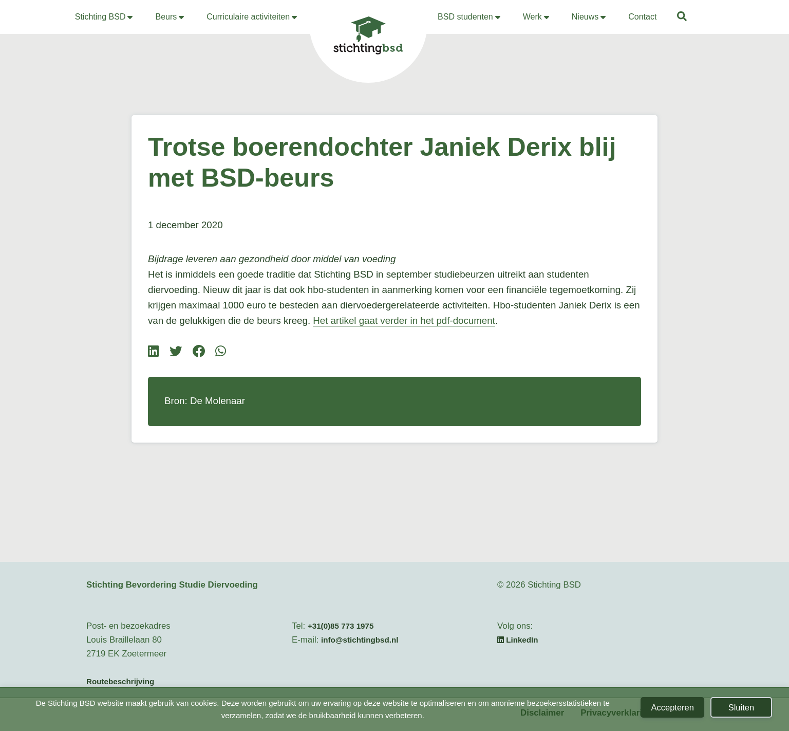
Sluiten (741, 707)
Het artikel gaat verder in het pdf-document (404, 320)
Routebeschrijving (120, 681)
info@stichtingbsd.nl (359, 639)
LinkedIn (517, 639)
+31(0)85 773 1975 (341, 626)
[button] (682, 18)
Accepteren (672, 707)
